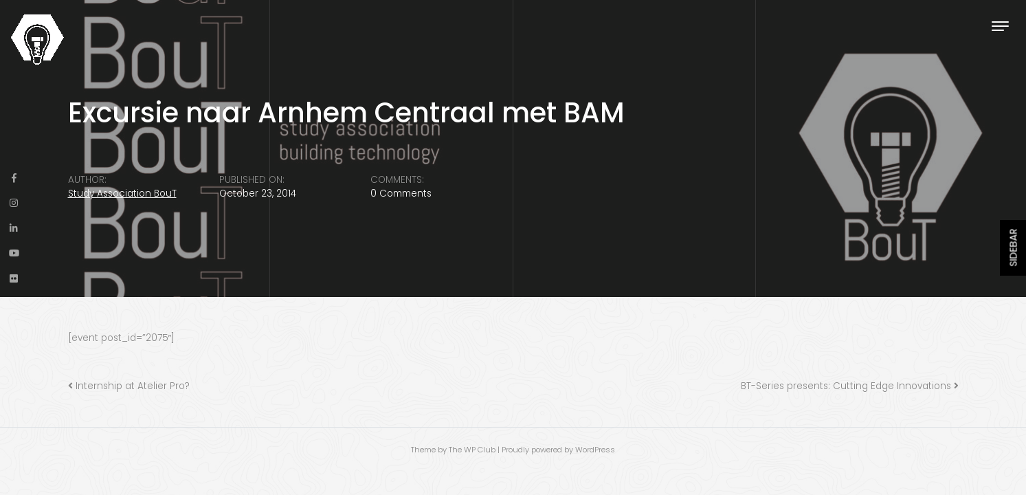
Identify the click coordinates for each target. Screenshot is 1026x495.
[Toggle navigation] (1000, 26)
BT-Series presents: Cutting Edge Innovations (846, 386)
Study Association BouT (122, 193)
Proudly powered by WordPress (558, 449)
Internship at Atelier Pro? (133, 386)
